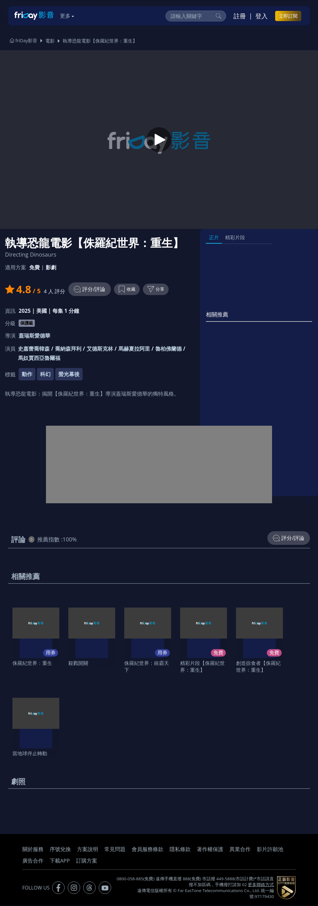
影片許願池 (270, 849)
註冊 (240, 15)
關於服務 (32, 849)
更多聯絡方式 (261, 885)
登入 (261, 15)
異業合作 (240, 849)
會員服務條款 (147, 849)
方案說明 (87, 849)
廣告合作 (32, 861)
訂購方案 (86, 861)
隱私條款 (180, 849)
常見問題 (114, 849)
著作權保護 (210, 849)
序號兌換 (60, 849)
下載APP (60, 861)
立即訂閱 (288, 16)
